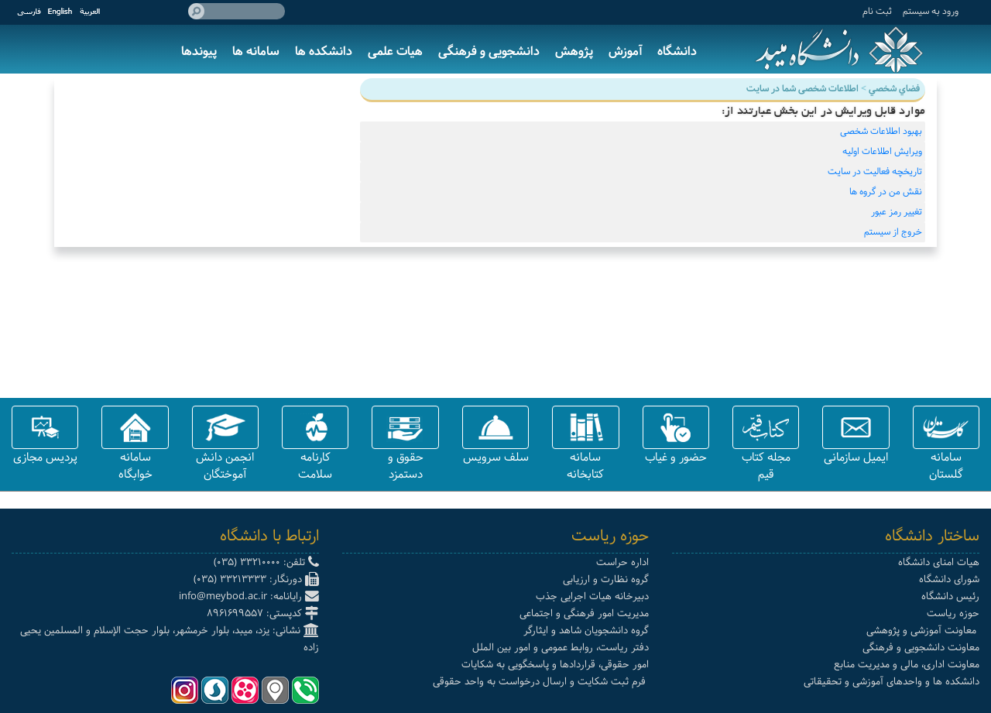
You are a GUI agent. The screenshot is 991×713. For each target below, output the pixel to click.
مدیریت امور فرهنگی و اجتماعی (584, 613)
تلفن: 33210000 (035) (266, 562)
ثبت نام (877, 11)
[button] (946, 427)
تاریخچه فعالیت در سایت (875, 172)
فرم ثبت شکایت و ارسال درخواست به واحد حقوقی (541, 682)
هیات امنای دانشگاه (938, 562)
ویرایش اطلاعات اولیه (882, 152)
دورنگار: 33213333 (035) (256, 579)
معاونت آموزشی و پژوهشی (922, 630)
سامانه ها (255, 51)
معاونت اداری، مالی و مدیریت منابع (906, 664)
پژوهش (574, 51)
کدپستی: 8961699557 (263, 613)
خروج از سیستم (893, 232)
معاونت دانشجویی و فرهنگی (920, 647)
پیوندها (199, 51)
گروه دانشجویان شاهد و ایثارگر (586, 630)
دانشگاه (677, 51)
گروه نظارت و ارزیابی (606, 579)
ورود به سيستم (930, 11)
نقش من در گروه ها (885, 192)
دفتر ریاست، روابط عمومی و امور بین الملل (560, 647)
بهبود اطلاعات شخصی (881, 132)
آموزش (625, 51)
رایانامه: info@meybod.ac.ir (249, 596)
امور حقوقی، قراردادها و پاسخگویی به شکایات (555, 664)
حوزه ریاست (953, 613)
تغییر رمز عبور (896, 212)
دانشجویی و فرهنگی (489, 51)
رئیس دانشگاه (950, 596)
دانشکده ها (323, 51)
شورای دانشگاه (949, 579)
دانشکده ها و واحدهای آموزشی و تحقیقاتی (891, 682)
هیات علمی (395, 51)
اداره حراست (622, 562)
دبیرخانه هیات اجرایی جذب (592, 596)
